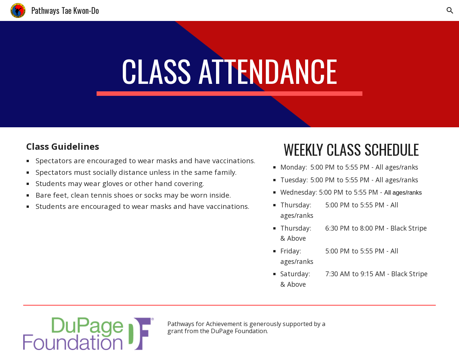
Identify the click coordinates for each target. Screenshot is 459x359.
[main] (229, 74)
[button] (450, 10)
